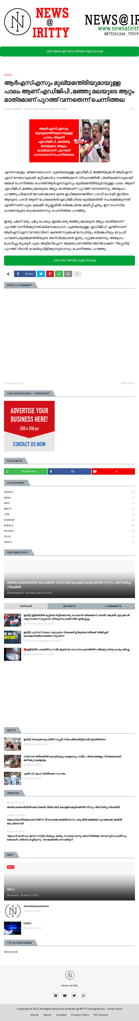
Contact (61, 1015)
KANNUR (69, 520)
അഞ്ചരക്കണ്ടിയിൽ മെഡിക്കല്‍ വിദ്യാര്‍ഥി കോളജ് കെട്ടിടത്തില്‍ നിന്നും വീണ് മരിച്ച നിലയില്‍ (68, 585)
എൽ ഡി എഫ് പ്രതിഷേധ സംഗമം (44, 774)
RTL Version (101, 1015)
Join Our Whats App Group (70, 260)
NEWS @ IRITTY (77, 1009)
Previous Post (15, 383)
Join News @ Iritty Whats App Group (70, 51)
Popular (26, 606)
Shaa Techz (115, 1009)
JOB (69, 514)
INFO (69, 503)
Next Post (127, 383)
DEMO (28, 923)
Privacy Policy (80, 1015)
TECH (69, 537)
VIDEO (69, 542)
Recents (69, 606)
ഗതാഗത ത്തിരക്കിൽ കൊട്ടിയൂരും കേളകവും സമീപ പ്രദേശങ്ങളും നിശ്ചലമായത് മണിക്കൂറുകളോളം (72, 758)
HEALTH (69, 492)
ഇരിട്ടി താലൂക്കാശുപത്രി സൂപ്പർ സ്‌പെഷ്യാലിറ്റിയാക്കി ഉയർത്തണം (65, 739)
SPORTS (69, 531)
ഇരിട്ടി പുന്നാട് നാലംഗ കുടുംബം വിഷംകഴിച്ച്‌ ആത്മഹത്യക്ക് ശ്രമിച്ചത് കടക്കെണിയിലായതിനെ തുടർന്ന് (66, 634)
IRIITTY (69, 509)
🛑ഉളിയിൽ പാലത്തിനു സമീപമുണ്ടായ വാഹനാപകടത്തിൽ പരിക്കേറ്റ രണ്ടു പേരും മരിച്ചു (77, 649)
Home (8, 75)
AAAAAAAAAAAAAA (36, 906)
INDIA (69, 498)
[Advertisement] (69, 694)
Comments (113, 606)
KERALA (69, 526)
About (47, 1015)
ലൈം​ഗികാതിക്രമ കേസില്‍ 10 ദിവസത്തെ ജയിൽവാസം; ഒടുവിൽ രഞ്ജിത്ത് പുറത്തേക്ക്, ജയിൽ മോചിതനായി (64, 821)
